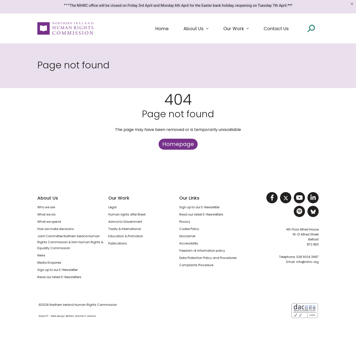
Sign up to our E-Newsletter (57, 270)
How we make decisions (55, 229)
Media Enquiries (49, 262)
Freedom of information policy (202, 250)
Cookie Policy (189, 229)
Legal (112, 207)
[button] (195, 28)
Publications (117, 243)
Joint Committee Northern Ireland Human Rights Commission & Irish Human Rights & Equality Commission (70, 242)
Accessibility (188, 243)
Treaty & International (124, 229)
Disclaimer (187, 236)
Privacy (184, 222)
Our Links (189, 198)
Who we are (46, 207)
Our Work (118, 198)
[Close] (352, 3)
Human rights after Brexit (127, 214)
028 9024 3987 (307, 257)
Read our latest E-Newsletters (59, 277)
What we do (46, 214)
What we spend (49, 222)
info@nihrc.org (307, 262)
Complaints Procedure (196, 265)
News (41, 255)
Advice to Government (125, 222)
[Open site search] (311, 28)
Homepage (178, 144)
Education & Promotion (125, 236)
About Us (47, 198)
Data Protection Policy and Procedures (208, 258)
